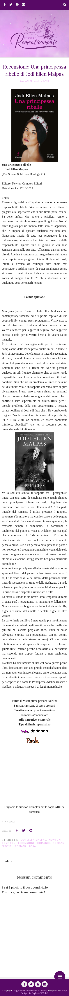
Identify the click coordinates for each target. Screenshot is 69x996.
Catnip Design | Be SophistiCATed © (44, 992)
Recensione (26, 843)
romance (43, 843)
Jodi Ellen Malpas (33, 839)
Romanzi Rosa (25, 846)
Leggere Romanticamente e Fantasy (30, 990)
